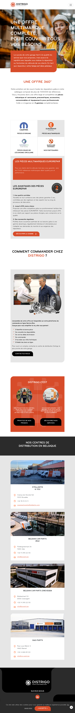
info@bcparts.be (23, 557)
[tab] (24, 128)
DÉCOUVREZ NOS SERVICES (50, 422)
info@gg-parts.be (23, 656)
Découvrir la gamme (24, 234)
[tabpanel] (37, 197)
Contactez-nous (22, 354)
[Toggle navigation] (70, 5)
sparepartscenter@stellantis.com (28, 505)
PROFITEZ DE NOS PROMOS (24, 422)
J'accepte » (43, 708)
